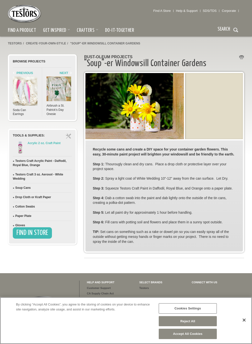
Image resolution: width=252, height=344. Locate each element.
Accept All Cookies (188, 334)
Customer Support (99, 288)
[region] (126, 320)
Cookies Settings (187, 308)
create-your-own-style (46, 43)
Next (64, 73)
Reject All (187, 321)
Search (235, 31)
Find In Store (32, 232)
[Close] (244, 320)
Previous (24, 73)
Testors (15, 43)
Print (241, 57)
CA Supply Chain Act (100, 293)
